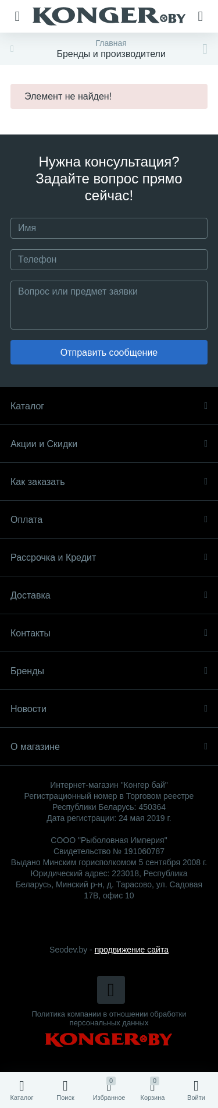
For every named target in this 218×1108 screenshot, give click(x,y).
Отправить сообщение (109, 352)
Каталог (109, 406)
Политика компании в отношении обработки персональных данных (109, 1018)
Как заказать (109, 482)
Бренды (109, 671)
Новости (109, 709)
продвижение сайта (132, 949)
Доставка (109, 595)
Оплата (109, 520)
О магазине (109, 747)
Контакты (109, 633)
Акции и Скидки (109, 444)
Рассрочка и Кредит (109, 557)
